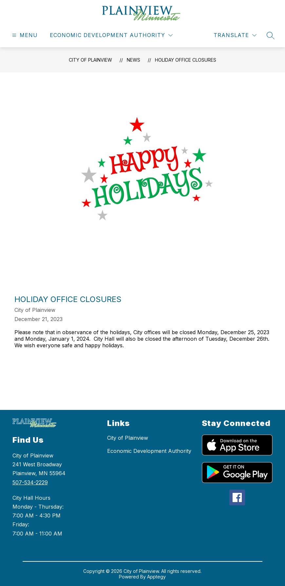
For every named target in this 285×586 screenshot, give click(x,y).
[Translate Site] (235, 35)
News (133, 60)
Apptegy (156, 576)
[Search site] (271, 35)
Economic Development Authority (149, 451)
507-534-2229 (30, 482)
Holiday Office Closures (185, 60)
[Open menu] (24, 35)
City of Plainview (90, 60)
